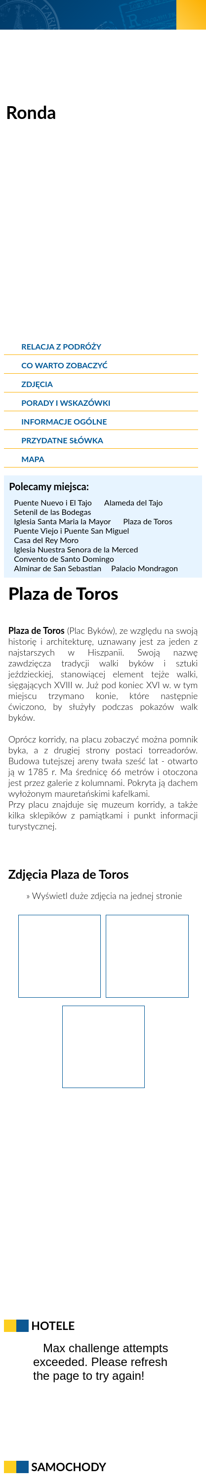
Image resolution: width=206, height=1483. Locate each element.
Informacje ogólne (64, 421)
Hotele (53, 1325)
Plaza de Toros (147, 521)
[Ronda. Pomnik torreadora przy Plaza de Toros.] (103, 1084)
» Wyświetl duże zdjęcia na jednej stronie (103, 895)
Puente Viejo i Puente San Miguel (71, 530)
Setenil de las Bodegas (53, 511)
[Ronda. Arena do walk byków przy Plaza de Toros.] (147, 994)
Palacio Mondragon (144, 568)
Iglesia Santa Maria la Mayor (63, 521)
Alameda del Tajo (134, 502)
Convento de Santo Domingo (64, 558)
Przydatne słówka (62, 440)
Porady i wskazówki (65, 402)
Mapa (32, 459)
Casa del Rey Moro (46, 540)
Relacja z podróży (61, 346)
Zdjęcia (37, 384)
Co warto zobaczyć (64, 365)
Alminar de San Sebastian (57, 568)
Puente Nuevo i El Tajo (54, 502)
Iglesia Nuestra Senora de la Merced (76, 549)
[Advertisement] (103, 234)
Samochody (68, 1467)
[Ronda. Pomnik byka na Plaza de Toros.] (59, 994)
